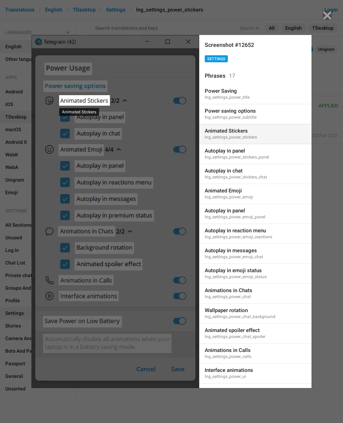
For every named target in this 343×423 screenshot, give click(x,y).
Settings (216, 59)
